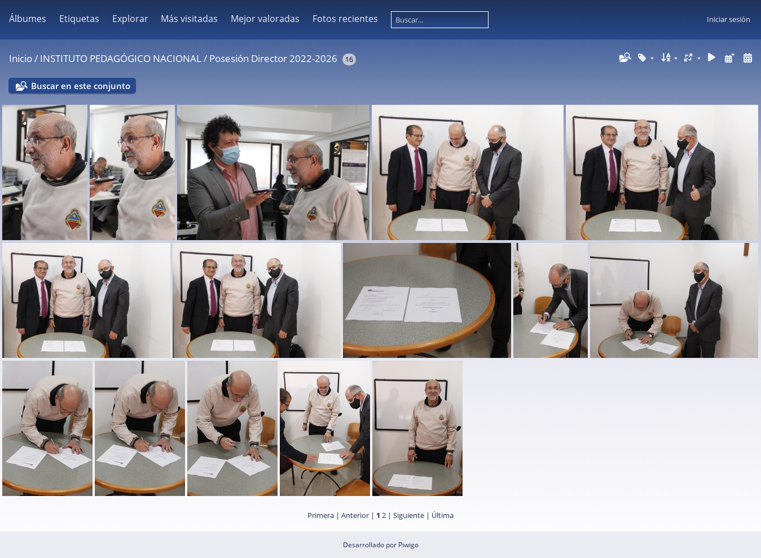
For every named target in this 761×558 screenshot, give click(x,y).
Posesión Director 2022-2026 (273, 58)
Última (443, 515)
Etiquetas (79, 18)
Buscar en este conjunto (80, 85)
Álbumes (27, 18)
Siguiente (408, 515)
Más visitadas (189, 18)
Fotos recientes (345, 18)
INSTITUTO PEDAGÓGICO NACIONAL (120, 58)
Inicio (20, 58)
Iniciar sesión (728, 19)
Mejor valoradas (265, 18)
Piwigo (408, 545)
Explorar (130, 18)
